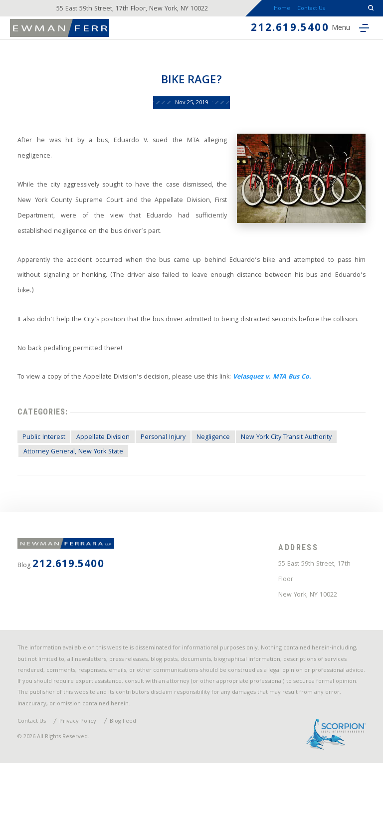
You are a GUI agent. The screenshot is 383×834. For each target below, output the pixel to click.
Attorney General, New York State (76, 496)
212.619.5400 (272, 35)
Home (277, 11)
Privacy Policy (83, 789)
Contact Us (316, 11)
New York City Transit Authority (298, 481)
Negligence (221, 481)
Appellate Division (107, 481)
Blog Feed (131, 789)
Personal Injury (169, 481)
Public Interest (46, 481)
